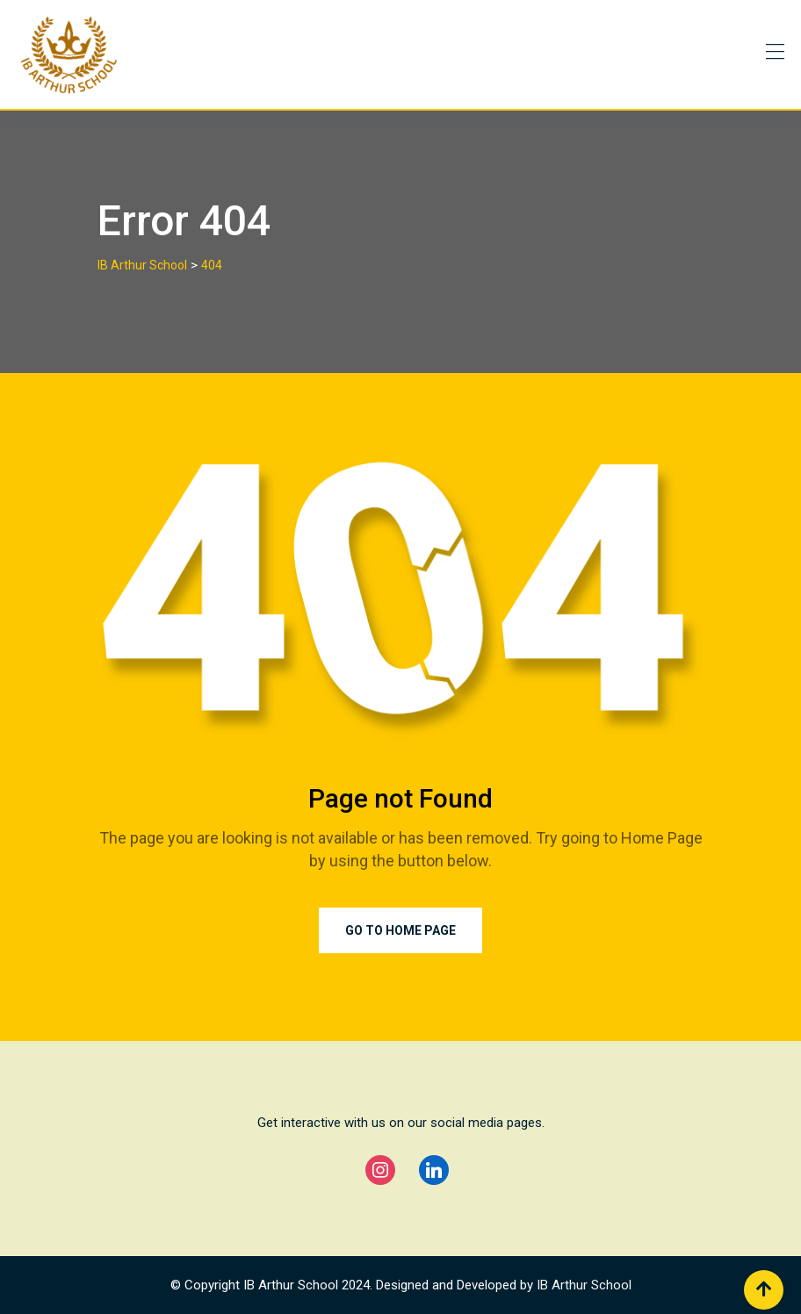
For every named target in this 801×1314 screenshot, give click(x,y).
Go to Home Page (400, 930)
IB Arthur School (584, 1285)
